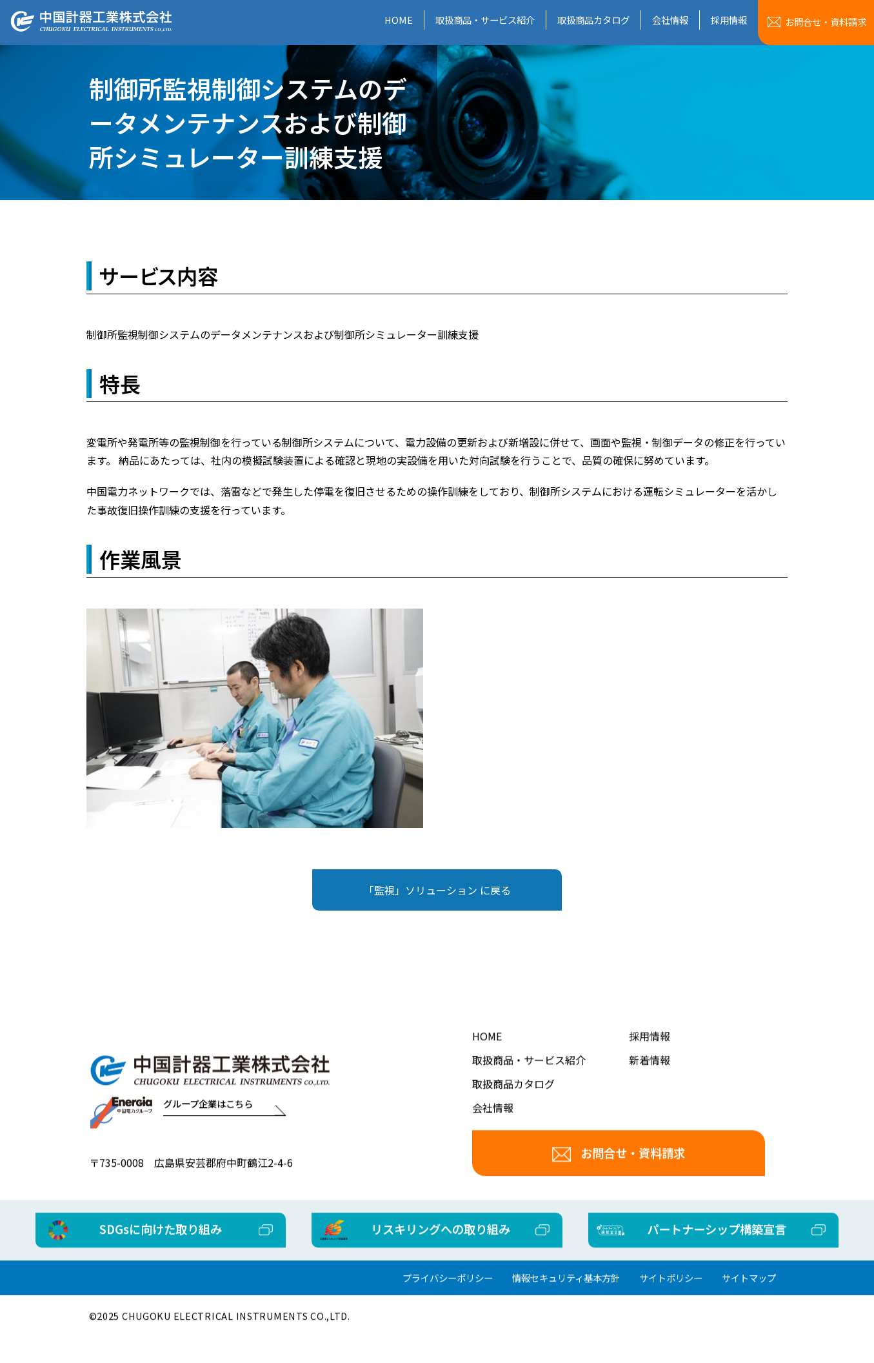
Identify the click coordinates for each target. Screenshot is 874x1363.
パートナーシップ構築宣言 (685, 1246)
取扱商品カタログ (593, 19)
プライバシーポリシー (447, 1296)
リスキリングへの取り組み (440, 1246)
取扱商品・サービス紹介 (485, 19)
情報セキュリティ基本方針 (566, 1296)
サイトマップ (749, 1296)
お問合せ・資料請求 (618, 1170)
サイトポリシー (670, 1296)
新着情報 (649, 1077)
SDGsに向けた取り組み (192, 1246)
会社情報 (670, 19)
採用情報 (729, 19)
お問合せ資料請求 (825, 21)
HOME (398, 19)
